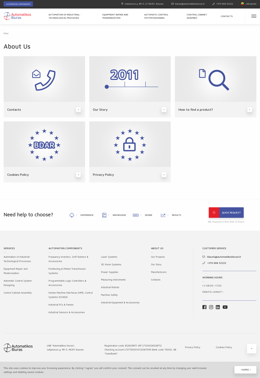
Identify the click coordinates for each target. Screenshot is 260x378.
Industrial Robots (110, 287)
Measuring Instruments (113, 279)
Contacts (227, 16)
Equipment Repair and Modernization (115, 16)
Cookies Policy (224, 347)
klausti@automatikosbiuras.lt (187, 3)
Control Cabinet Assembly (197, 16)
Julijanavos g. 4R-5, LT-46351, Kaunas (142, 3)
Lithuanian (248, 3)
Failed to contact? (212, 291)
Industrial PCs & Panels (61, 304)
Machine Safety (109, 294)
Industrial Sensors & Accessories (67, 312)
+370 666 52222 (222, 3)
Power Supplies (109, 272)
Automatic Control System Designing (156, 16)
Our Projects (158, 256)
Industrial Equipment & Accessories (120, 302)
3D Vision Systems (111, 264)
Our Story (156, 264)
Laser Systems (109, 256)
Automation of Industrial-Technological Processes (65, 16)
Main (6, 33)
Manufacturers (159, 272)
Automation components (18, 4)
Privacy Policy (192, 347)
